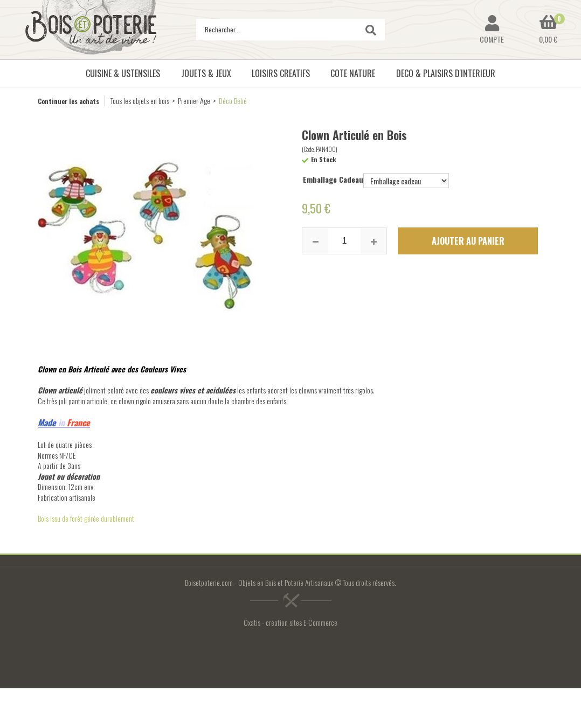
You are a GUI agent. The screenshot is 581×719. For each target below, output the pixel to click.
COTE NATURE (352, 73)
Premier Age (194, 100)
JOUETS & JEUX (206, 73)
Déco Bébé (233, 100)
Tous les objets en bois (139, 100)
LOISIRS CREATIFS (281, 73)
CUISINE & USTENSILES (123, 73)
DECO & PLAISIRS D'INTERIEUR (445, 73)
